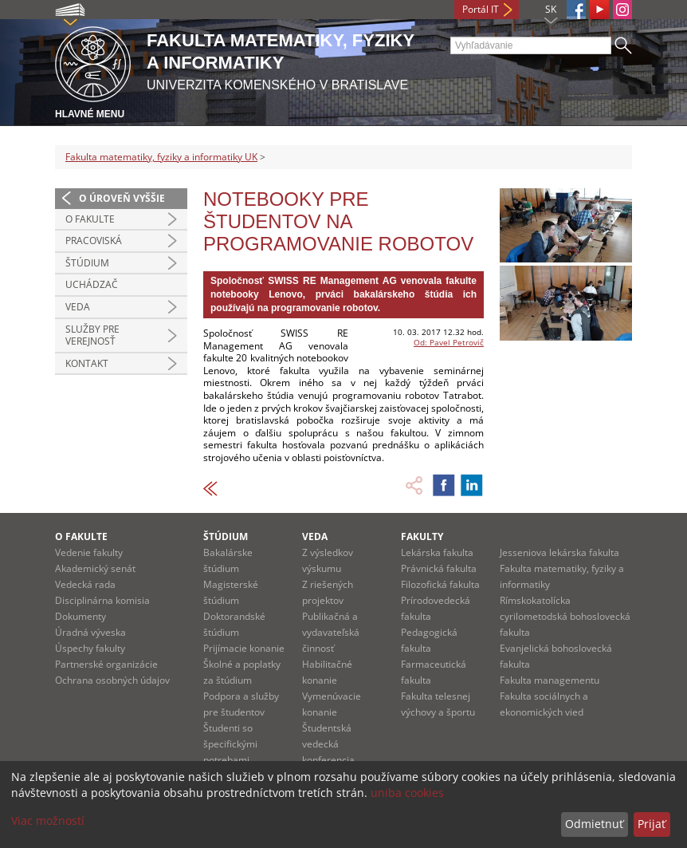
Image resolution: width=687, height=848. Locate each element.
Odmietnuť (594, 823)
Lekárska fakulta (437, 552)
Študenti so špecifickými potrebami (230, 744)
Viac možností (47, 820)
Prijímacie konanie (244, 648)
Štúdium (87, 263)
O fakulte (90, 219)
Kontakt (86, 363)
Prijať (651, 823)
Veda (77, 307)
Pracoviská (93, 240)
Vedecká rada (85, 584)
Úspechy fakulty (90, 648)
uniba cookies (407, 792)
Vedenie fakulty (89, 552)
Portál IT (480, 9)
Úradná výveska (90, 632)
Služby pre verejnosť (92, 335)
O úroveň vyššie (122, 198)
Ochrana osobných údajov (112, 680)
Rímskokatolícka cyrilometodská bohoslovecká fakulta (565, 616)
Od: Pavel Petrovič (449, 342)
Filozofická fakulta (440, 584)
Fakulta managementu (549, 680)
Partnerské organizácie (106, 664)
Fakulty (422, 536)
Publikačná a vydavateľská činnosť (330, 632)
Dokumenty (80, 616)
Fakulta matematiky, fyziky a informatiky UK (161, 157)
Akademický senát (95, 568)
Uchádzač (91, 284)
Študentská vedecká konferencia (328, 744)
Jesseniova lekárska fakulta (559, 552)
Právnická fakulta (439, 568)
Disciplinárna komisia (102, 600)
